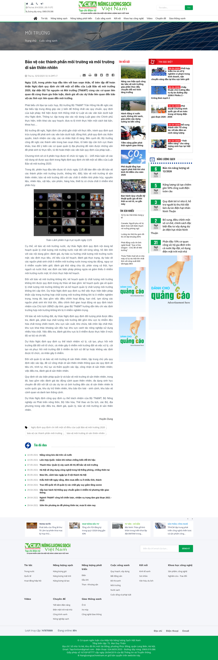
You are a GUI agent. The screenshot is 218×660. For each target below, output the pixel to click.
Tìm (188, 7)
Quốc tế (27, 576)
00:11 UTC (49, 7)
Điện (84, 575)
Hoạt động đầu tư (90, 524)
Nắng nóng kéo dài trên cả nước (56, 455)
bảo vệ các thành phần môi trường (44, 433)
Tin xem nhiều (127, 211)
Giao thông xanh (177, 18)
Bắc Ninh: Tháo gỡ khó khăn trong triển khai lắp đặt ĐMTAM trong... (136, 530)
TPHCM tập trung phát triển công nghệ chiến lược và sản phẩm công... (180, 530)
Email (185, 630)
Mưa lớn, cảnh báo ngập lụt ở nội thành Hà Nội (63, 475)
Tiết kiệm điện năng (61, 605)
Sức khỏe (143, 576)
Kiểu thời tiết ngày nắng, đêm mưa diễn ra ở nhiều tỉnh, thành (71, 480)
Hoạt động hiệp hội (32, 580)
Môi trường (116, 585)
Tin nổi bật (124, 62)
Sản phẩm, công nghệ (178, 524)
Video (149, 18)
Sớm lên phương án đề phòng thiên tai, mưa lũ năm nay (68, 505)
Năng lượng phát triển (81, 18)
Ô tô (84, 605)
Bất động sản (116, 576)
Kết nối (117, 18)
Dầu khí (85, 579)
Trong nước (45, 524)
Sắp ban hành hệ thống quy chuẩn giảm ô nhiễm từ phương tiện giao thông (74, 491)
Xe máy (85, 609)
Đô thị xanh (116, 580)
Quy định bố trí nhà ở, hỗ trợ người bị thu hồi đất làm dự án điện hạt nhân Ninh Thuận (177, 206)
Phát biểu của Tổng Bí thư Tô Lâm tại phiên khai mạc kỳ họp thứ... (51, 530)
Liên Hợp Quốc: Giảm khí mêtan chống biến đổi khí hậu (67, 460)
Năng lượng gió (60, 571)
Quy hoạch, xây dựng (120, 571)
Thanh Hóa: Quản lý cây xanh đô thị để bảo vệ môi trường (69, 465)
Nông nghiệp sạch (61, 618)
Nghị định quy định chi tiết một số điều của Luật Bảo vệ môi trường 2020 (68, 427)
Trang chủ (30, 40)
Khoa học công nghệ (134, 18)
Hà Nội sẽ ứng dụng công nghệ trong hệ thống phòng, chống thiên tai (75, 470)
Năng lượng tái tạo (61, 580)
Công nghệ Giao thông (92, 614)
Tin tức (44, 18)
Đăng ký (186, 548)
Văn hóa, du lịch (146, 580)
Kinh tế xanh (144, 571)
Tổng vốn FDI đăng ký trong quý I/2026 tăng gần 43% (93, 530)
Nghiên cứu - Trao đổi (177, 576)
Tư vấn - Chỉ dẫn (132, 524)
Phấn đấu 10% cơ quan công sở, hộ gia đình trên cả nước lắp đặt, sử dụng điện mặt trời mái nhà (177, 246)
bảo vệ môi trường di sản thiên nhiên (86, 433)
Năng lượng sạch (59, 18)
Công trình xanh (60, 614)
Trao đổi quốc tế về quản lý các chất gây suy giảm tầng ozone (71, 485)
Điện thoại (172, 630)
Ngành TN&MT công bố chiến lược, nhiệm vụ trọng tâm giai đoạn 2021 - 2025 (76, 499)
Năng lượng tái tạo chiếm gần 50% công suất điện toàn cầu (177, 188)
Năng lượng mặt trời (62, 576)
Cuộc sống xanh (103, 18)
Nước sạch (115, 590)
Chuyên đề (160, 18)
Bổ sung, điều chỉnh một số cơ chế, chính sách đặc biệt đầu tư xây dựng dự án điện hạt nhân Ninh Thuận (171, 226)
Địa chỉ (158, 630)
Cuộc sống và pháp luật (121, 594)
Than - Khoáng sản (90, 584)
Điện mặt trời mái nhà (62, 609)
